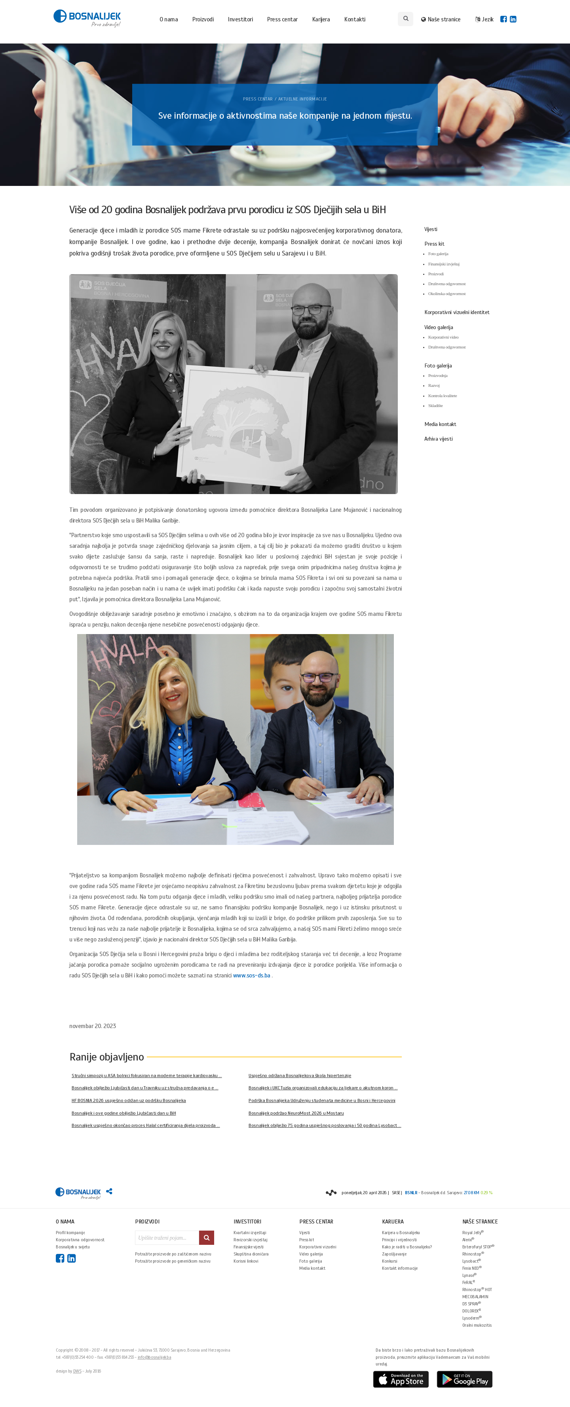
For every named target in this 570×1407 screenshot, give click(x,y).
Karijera (321, 19)
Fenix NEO (472, 1268)
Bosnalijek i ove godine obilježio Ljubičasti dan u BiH (124, 1113)
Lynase (469, 1275)
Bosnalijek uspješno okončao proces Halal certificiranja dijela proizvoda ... (146, 1125)
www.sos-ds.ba (251, 975)
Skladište (435, 405)
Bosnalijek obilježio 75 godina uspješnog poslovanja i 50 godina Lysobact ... (325, 1125)
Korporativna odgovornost (80, 1239)
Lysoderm (472, 1318)
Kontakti (354, 19)
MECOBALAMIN (475, 1296)
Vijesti (430, 229)
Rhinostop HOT (477, 1289)
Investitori (240, 19)
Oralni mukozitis (477, 1325)
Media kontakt (440, 424)
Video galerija (438, 327)
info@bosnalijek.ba (154, 1357)
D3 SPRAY (471, 1304)
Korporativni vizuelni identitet (457, 312)
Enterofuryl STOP (478, 1247)
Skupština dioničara (251, 1254)
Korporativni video (443, 337)
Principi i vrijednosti (399, 1239)
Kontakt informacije (400, 1268)
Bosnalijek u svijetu (73, 1247)
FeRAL (468, 1282)
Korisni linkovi (246, 1261)
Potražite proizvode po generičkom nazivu (172, 1261)
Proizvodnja (438, 375)
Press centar (282, 19)
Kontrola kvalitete (442, 395)
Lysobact (471, 1261)
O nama (169, 19)
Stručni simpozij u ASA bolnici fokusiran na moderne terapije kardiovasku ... (147, 1075)
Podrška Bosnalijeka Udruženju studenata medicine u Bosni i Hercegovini (322, 1100)
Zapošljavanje (394, 1254)
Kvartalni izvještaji (250, 1232)
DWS (77, 1371)
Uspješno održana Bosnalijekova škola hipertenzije (300, 1075)
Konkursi (389, 1261)
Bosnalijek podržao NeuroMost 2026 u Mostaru (296, 1113)
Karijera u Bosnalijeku (401, 1232)
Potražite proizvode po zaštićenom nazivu (173, 1254)
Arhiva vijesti (438, 439)
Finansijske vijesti (249, 1247)
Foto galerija (438, 253)
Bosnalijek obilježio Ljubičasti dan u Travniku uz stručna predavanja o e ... (145, 1088)
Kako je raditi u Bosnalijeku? (407, 1247)
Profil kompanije (70, 1232)
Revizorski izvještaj (251, 1239)
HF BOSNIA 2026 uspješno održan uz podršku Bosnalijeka (129, 1100)
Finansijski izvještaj (444, 263)
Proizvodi (202, 19)
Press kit (434, 243)
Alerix (468, 1239)
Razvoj (434, 385)
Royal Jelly (473, 1232)
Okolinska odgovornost (447, 293)
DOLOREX (471, 1311)
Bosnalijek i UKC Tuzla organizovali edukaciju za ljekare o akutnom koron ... (323, 1088)
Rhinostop (473, 1254)
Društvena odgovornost (447, 283)
